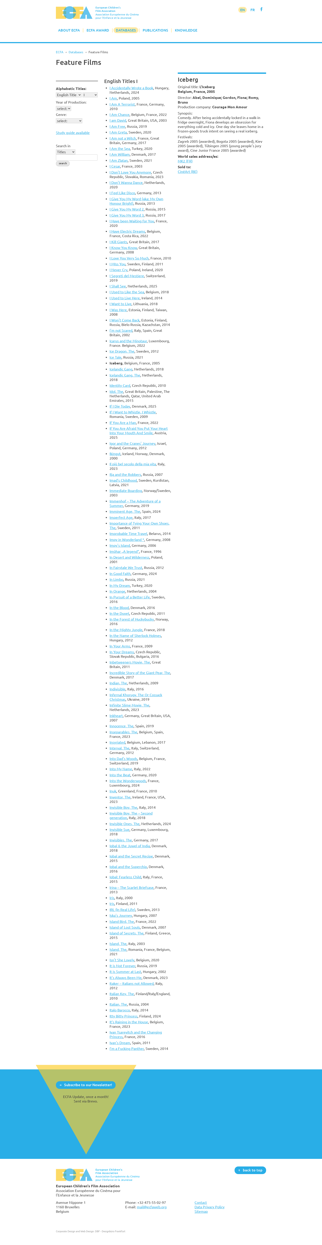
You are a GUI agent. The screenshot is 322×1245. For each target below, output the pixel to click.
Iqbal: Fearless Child (125, 877)
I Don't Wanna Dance (126, 183)
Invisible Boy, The (123, 807)
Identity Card (120, 385)
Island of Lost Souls (125, 927)
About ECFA (69, 30)
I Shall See (118, 286)
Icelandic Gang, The (125, 375)
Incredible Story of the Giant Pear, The (140, 673)
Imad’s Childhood (123, 480)
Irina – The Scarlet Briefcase (132, 887)
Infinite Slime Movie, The (129, 705)
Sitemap (201, 1211)
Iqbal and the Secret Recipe (131, 856)
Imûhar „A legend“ (124, 551)
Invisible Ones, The (125, 824)
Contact (201, 1202)
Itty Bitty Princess (124, 1016)
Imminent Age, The (125, 511)
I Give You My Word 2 (127, 209)
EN (242, 10)
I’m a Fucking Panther (127, 1049)
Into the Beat (120, 775)
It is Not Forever (122, 966)
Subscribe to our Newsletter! (88, 1085)
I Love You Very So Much (129, 258)
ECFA (59, 52)
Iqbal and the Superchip (128, 867)
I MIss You (117, 264)
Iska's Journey (121, 915)
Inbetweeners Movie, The (130, 662)
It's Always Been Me (126, 978)
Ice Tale (115, 357)
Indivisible (117, 689)
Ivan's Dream (120, 1043)
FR (252, 10)
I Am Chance (119, 115)
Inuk (113, 791)
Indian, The (118, 683)
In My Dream (120, 585)
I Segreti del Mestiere (127, 276)
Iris (112, 898)
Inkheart (116, 716)
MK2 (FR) (185, 161)
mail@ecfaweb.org (152, 1207)
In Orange (117, 591)
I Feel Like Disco (122, 193)
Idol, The (116, 391)
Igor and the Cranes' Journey (132, 443)
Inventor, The (120, 797)
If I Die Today (120, 406)
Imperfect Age (121, 517)
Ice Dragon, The (122, 351)
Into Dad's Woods (123, 759)
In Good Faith (120, 574)
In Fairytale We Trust (126, 568)
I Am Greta (118, 132)
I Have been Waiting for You (132, 221)
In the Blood (119, 608)
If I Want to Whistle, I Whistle (133, 412)
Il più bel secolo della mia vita (133, 464)
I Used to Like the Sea (127, 292)
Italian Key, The (122, 994)
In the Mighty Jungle (126, 630)
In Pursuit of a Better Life (130, 597)
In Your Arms (120, 646)
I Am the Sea (120, 149)
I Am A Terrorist (122, 104)
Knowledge (186, 30)
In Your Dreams (122, 652)
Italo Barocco (120, 1010)
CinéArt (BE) (187, 172)
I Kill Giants (118, 242)
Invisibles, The (121, 840)
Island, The (118, 944)
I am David (118, 120)
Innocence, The (121, 726)
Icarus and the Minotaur (128, 341)
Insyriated (117, 742)
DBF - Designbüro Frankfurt (110, 1231)
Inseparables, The (123, 732)
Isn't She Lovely (122, 960)
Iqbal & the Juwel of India (130, 846)
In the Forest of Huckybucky (132, 619)
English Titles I (121, 81)
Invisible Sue (119, 830)
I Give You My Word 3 (127, 215)
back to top (253, 1170)
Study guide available (73, 133)
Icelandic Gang (121, 369)
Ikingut (115, 454)
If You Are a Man (123, 423)
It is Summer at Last (125, 972)
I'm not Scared (121, 330)
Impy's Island (120, 545)
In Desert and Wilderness (129, 557)
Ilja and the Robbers (125, 474)
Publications (155, 30)
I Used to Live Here (125, 298)
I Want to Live (120, 304)
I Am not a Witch (123, 138)
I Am (113, 98)
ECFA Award (98, 30)
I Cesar (115, 166)
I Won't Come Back (125, 320)
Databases (126, 30)
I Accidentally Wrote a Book (131, 88)
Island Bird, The (122, 921)
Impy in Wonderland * (127, 540)
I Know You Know (123, 248)
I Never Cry (118, 270)
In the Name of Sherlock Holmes (135, 636)
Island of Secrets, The (127, 933)
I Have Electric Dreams (127, 231)
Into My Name (121, 769)
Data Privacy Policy (210, 1207)
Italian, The (118, 1004)
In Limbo (116, 579)
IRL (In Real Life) (122, 910)
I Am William (120, 154)
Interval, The (119, 748)
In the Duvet (119, 613)
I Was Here (118, 310)
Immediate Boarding (126, 491)
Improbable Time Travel (128, 534)
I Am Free (117, 126)
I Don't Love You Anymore (130, 172)
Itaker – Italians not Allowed (132, 983)
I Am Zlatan (119, 160)
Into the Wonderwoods (128, 781)
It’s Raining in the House (129, 1022)
